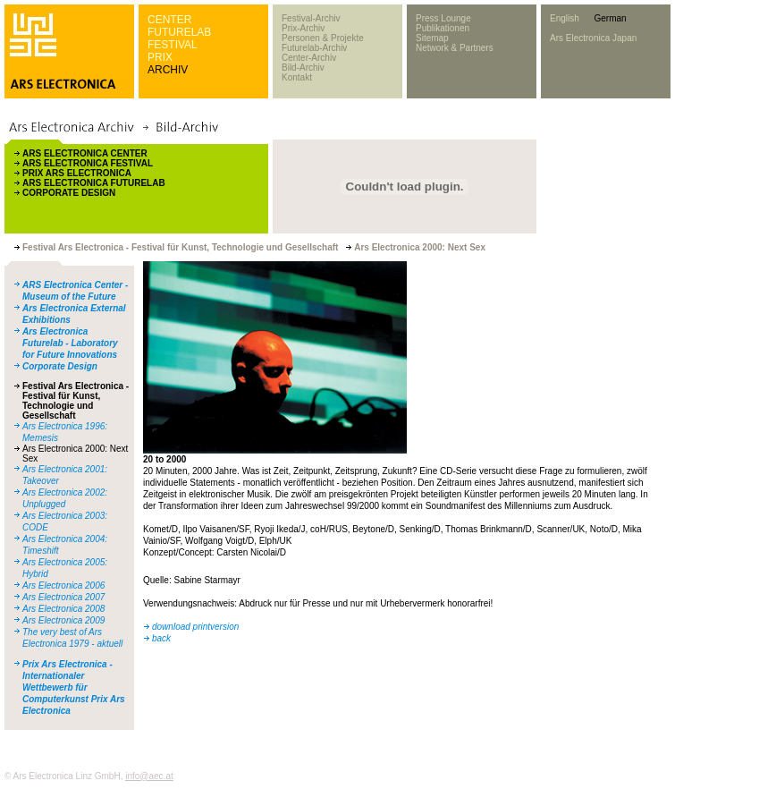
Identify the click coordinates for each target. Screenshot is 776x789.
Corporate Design (59, 366)
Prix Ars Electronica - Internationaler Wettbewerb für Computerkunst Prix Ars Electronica (73, 687)
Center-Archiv (309, 58)
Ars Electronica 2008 (63, 609)
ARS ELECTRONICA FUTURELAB (93, 183)
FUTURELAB (179, 32)
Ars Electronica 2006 (63, 585)
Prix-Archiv (303, 28)
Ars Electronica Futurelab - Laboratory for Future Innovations (70, 343)
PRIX (160, 57)
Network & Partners (454, 48)
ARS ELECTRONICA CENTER (85, 153)
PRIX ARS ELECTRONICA (76, 173)
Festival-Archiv (311, 18)
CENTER (169, 19)
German (610, 18)
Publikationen (442, 28)
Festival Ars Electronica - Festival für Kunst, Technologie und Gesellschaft (75, 400)
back (161, 638)
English (564, 18)
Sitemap (432, 38)
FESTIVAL (173, 44)
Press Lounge (443, 18)
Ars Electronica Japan (593, 38)
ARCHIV (168, 70)
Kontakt (297, 77)
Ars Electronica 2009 (63, 620)
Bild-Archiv (303, 67)
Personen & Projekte (323, 38)
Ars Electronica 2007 (63, 597)
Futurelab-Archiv (314, 48)
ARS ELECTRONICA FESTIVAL (87, 163)
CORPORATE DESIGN (68, 193)
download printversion (195, 627)
